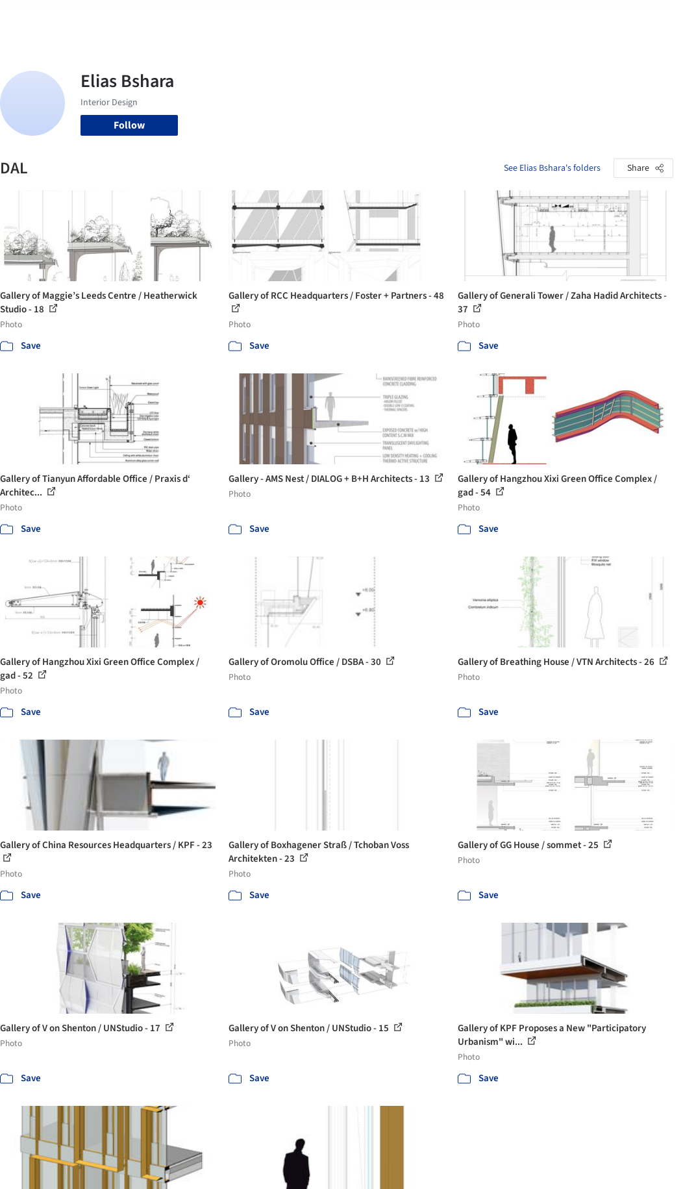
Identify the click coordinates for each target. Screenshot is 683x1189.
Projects (221, 18)
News (442, 18)
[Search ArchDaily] (139, 18)
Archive (479, 18)
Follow (129, 125)
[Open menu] (650, 18)
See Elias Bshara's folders (552, 168)
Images (263, 18)
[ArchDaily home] (34, 18)
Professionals (393, 18)
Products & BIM (321, 18)
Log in (543, 18)
